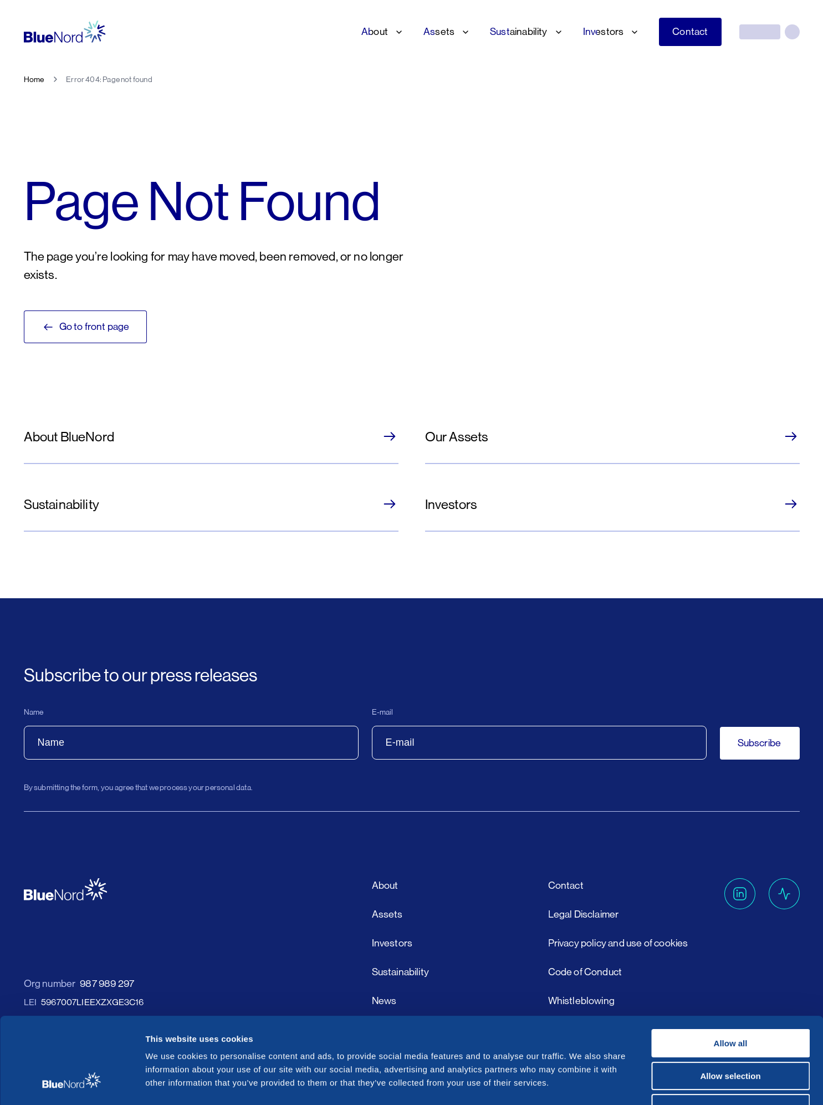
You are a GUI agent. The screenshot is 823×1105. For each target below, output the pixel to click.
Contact (690, 31)
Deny (730, 1034)
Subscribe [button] (759, 742)
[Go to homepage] (65, 32)
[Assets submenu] (463, 32)
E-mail (382, 711)
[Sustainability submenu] (556, 32)
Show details (581, 1083)
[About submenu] (397, 32)
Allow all (731, 969)
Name (34, 711)
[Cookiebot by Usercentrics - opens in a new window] (71, 1083)
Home (34, 79)
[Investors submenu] (632, 32)
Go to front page (86, 327)
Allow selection (730, 1002)
